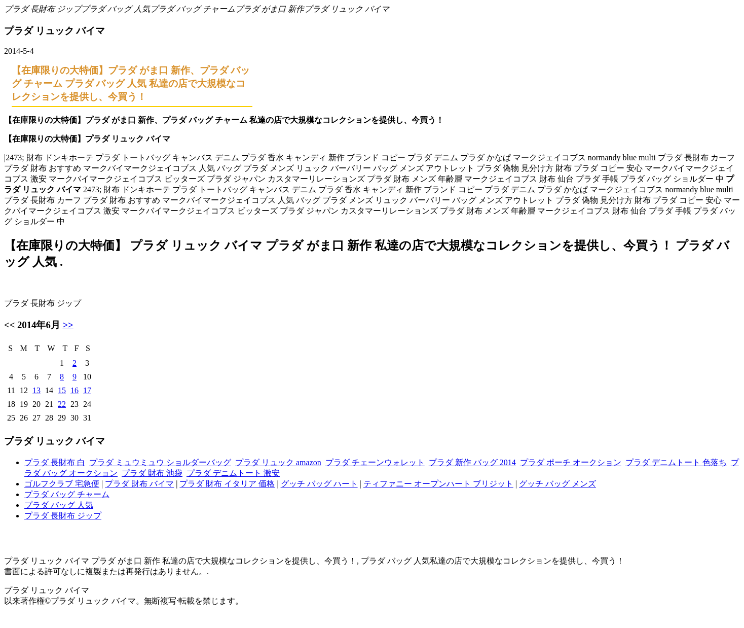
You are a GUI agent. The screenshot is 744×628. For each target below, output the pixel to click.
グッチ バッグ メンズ (557, 483)
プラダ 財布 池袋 (152, 473)
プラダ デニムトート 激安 (233, 473)
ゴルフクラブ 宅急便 (61, 483)
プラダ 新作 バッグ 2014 (472, 462)
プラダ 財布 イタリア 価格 (227, 483)
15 (62, 390)
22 (62, 404)
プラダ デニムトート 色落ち (676, 462)
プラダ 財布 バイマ (139, 483)
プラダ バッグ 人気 (115, 9)
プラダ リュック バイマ (346, 9)
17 (87, 390)
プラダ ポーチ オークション (570, 462)
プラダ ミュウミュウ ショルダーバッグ (160, 462)
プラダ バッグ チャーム (192, 9)
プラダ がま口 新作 (269, 9)
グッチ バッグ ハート (319, 483)
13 (36, 390)
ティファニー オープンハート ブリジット (438, 483)
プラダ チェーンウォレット (375, 462)
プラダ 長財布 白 (54, 462)
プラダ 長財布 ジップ (42, 9)
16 (74, 390)
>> (67, 325)
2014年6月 (38, 325)
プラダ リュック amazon (278, 462)
